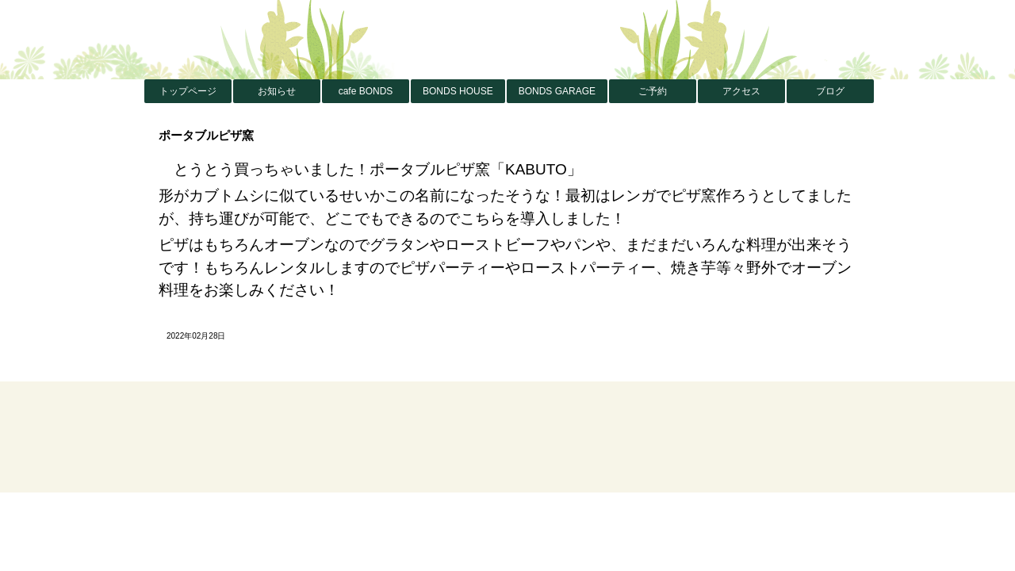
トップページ (187, 91)
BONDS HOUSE (458, 91)
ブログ (830, 91)
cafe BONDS (366, 91)
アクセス (741, 91)
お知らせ (277, 91)
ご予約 (652, 91)
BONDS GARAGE (557, 91)
